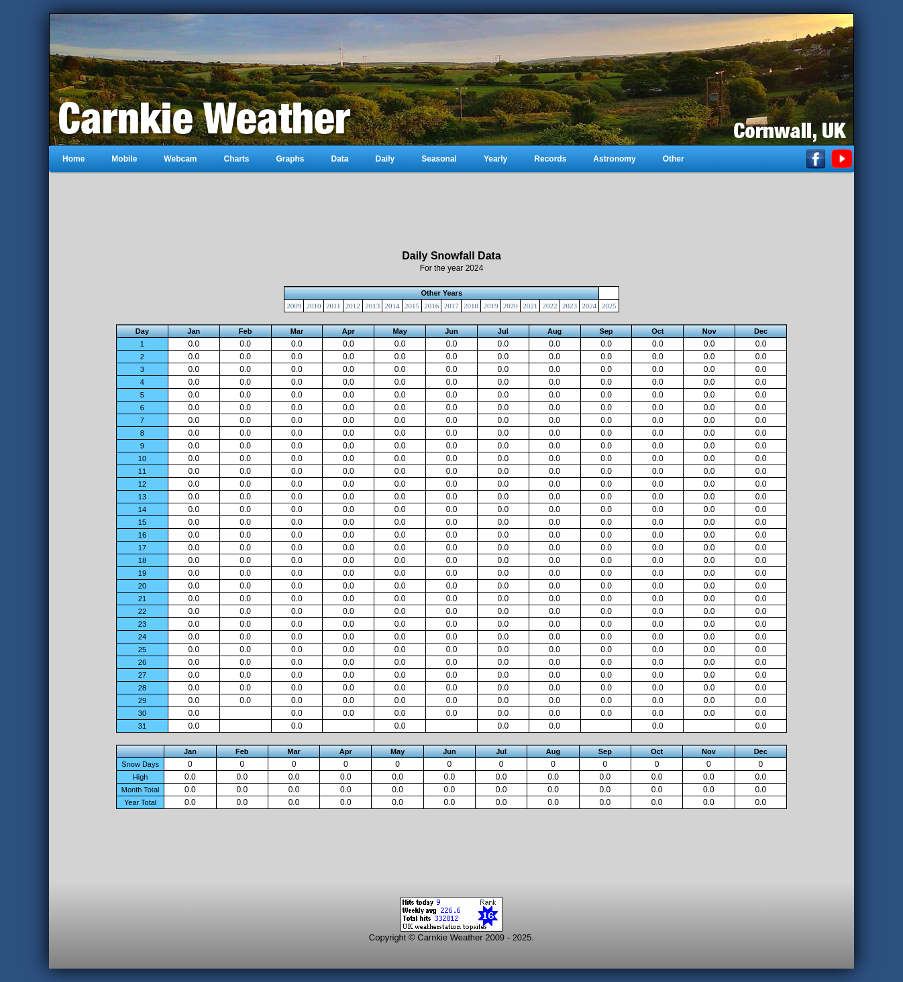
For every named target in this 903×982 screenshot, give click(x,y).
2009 (293, 306)
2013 (372, 306)
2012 (353, 306)
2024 (589, 306)
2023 (569, 306)
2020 (510, 306)
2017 (451, 306)
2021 (530, 306)
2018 (471, 306)
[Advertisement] (451, 211)
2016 (431, 306)
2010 (314, 306)
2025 (609, 306)
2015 (412, 306)
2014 (392, 306)
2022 (550, 306)
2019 (490, 306)
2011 (333, 306)
